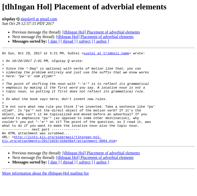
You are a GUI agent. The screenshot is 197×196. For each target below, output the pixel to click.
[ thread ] (68, 41)
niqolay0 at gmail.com (39, 19)
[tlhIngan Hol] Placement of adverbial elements (101, 32)
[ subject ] (85, 41)
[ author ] (101, 41)
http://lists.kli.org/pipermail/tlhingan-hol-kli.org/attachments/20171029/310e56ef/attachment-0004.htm (58, 156)
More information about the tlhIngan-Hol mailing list (45, 191)
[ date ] (54, 41)
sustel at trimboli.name (106, 54)
